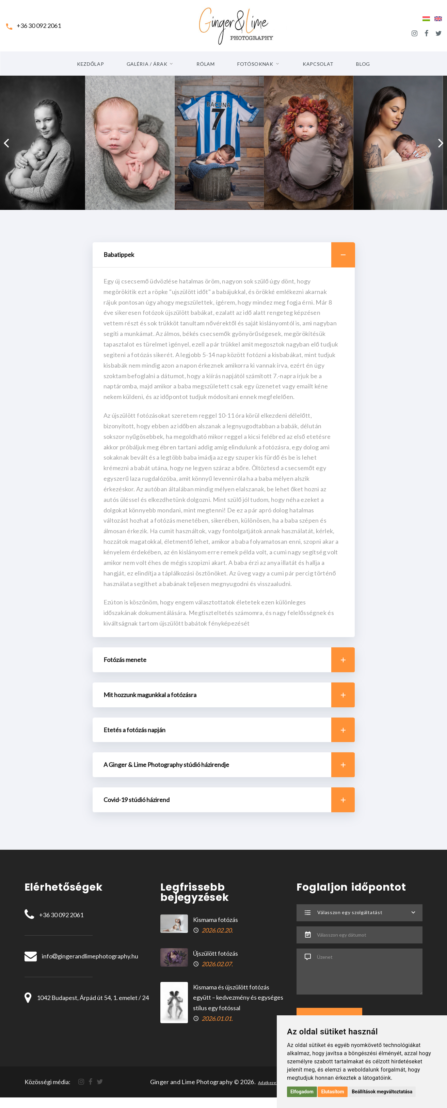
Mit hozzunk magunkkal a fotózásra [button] (229, 694)
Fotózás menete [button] (229, 659)
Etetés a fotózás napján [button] (229, 730)
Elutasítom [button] (332, 1091)
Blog (363, 64)
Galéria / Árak (147, 64)
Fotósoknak (255, 64)
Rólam (205, 64)
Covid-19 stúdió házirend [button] (229, 799)
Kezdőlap (90, 64)
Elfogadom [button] (302, 1091)
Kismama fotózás (215, 919)
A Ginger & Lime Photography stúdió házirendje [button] (229, 764)
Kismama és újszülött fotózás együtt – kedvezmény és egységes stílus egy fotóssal (238, 997)
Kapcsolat (318, 64)
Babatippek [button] (229, 254)
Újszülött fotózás (215, 953)
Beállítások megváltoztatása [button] (382, 1091)
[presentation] (6, 142)
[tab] (224, 254)
